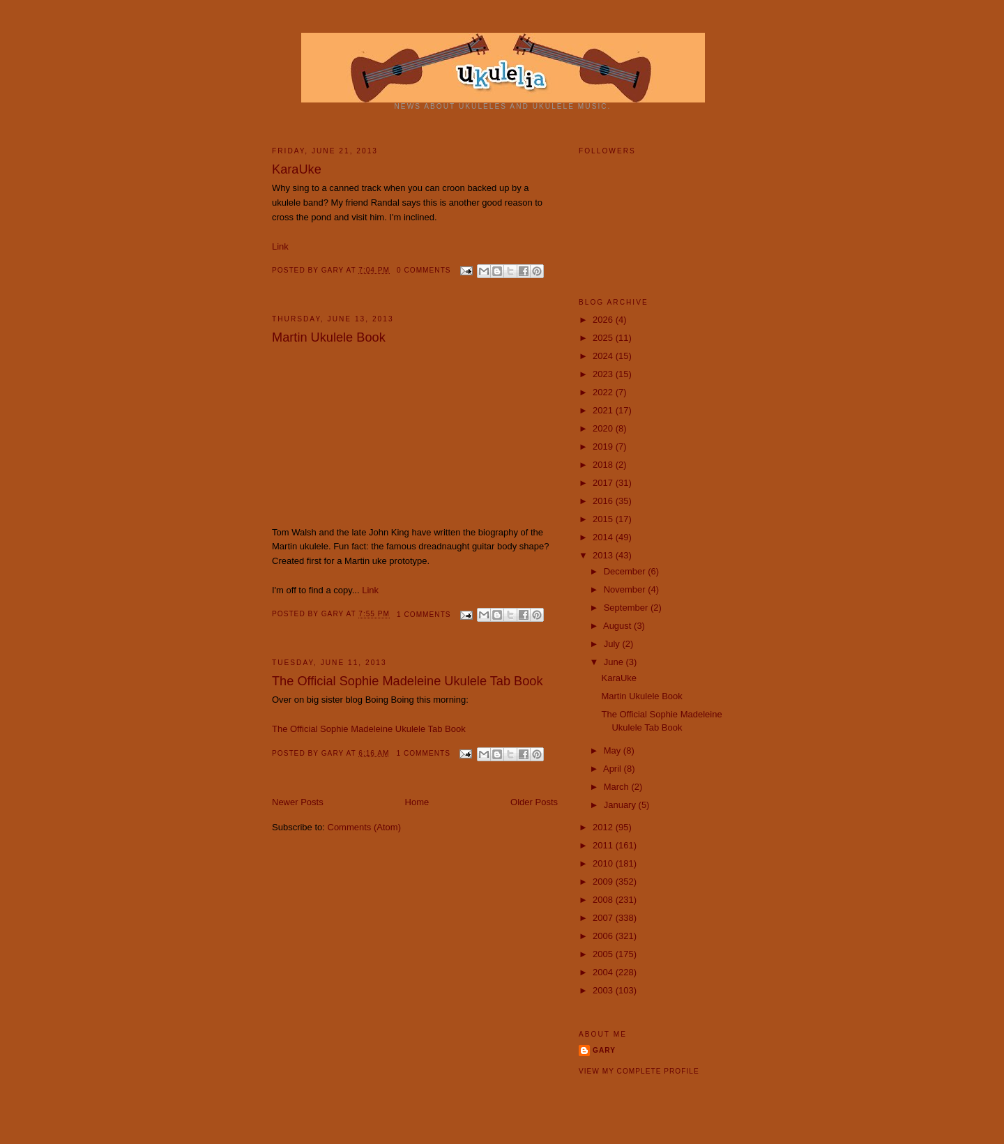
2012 (604, 827)
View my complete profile (639, 1071)
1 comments (424, 614)
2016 (604, 501)
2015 (604, 519)
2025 (604, 338)
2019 (604, 446)
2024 (604, 356)
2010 (604, 863)
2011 (604, 845)
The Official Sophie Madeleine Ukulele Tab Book (407, 681)
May (613, 750)
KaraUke (296, 169)
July (613, 644)
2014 (604, 537)
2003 (604, 990)
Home (417, 802)
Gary (334, 270)
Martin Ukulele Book (329, 337)
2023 (604, 374)
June (615, 662)
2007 (604, 918)
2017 (604, 483)
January (621, 805)
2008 (604, 899)
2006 (604, 936)
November (626, 589)
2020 (604, 428)
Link (280, 246)
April (613, 768)
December (626, 571)
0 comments (424, 270)
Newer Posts (298, 802)
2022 (604, 392)
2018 (604, 464)
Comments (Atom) (364, 827)
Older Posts (534, 802)
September (627, 607)
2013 (604, 555)
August (618, 625)
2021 (604, 410)
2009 (604, 881)
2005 (604, 954)
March (618, 786)
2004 (604, 972)
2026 (604, 319)
